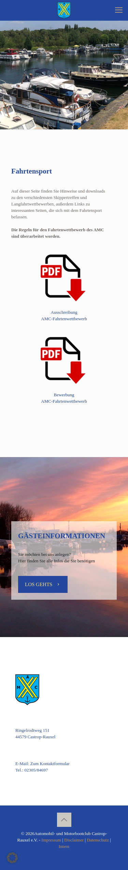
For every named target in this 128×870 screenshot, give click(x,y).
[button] (12, 858)
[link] (64, 276)
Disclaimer (74, 839)
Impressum (51, 839)
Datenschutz (98, 839)
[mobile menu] (119, 10)
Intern (64, 846)
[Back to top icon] (64, 820)
